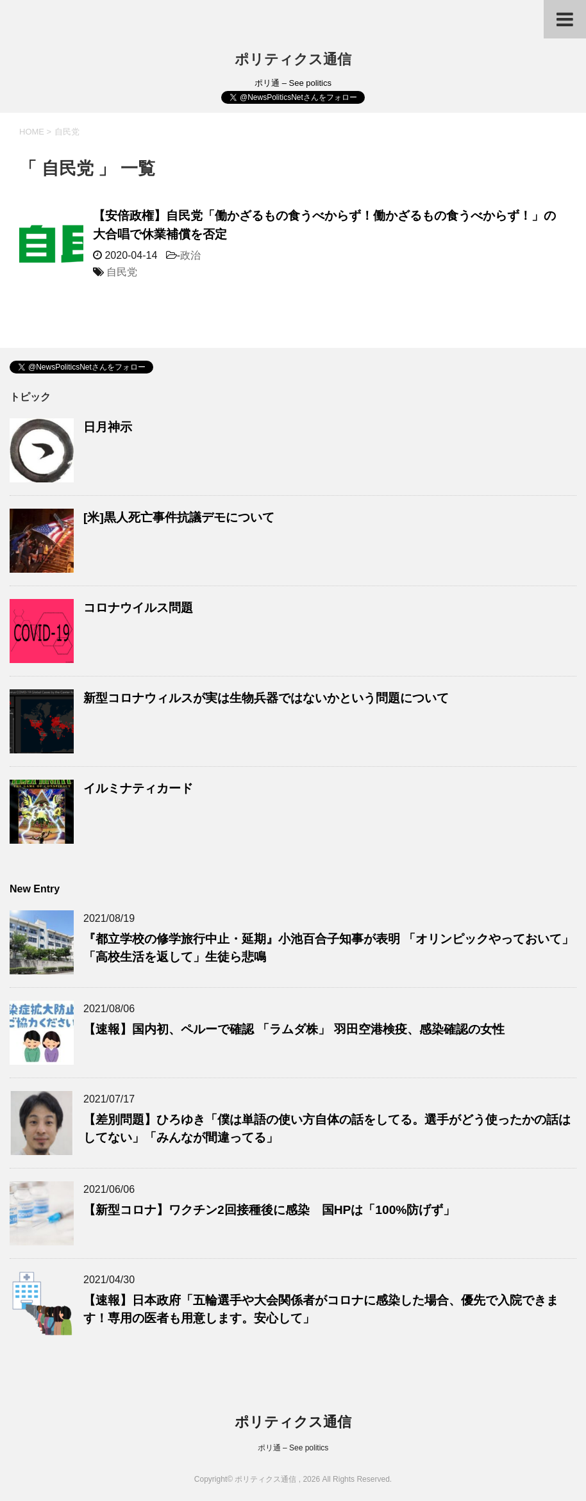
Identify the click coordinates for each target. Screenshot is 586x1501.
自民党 (121, 272)
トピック (30, 396)
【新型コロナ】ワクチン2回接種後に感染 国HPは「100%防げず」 (269, 1210)
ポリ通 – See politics (293, 1447)
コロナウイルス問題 (138, 607)
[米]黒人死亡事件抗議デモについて (178, 517)
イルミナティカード (138, 788)
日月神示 (107, 427)
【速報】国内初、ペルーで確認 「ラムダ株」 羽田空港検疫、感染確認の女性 (294, 1029)
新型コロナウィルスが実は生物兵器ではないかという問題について (266, 698)
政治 (190, 255)
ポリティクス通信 (293, 59)
